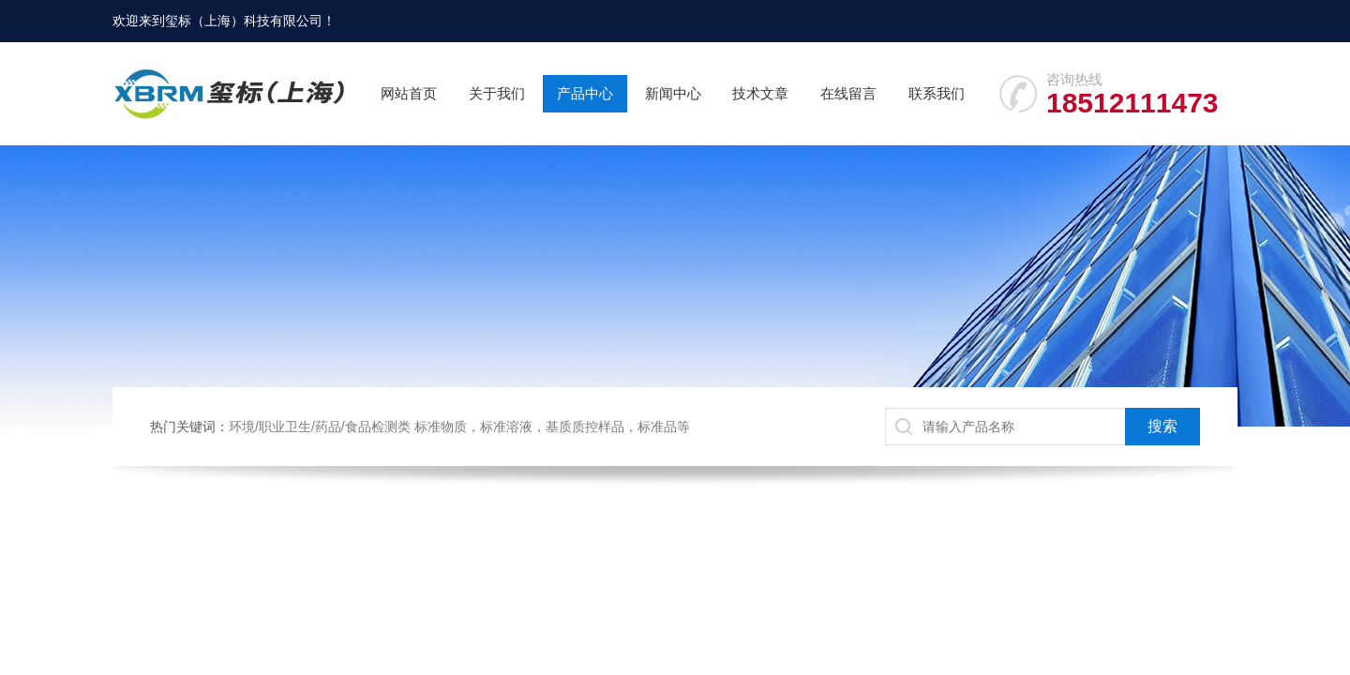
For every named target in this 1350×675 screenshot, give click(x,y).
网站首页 (409, 93)
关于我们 (497, 93)
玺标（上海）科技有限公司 (243, 20)
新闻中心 (673, 93)
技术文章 (760, 93)
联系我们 (936, 93)
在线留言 (848, 93)
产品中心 (585, 93)
